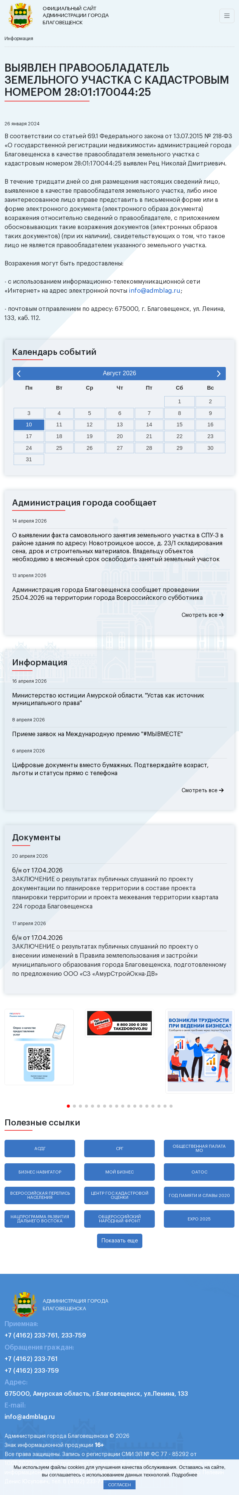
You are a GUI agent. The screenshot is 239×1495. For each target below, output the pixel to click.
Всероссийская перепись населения (40, 1195)
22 (179, 436)
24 (29, 448)
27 (120, 448)
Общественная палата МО (199, 1148)
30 (210, 448)
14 (149, 424)
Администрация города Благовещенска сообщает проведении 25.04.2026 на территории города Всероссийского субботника (107, 594)
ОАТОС (199, 1172)
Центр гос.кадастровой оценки (119, 1195)
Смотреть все (203, 615)
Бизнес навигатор (40, 1172)
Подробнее (184, 1475)
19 (89, 436)
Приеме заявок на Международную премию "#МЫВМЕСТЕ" (97, 734)
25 (59, 448)
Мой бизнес (119, 1172)
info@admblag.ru (154, 291)
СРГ (119, 1149)
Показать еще (120, 1241)
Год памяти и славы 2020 (199, 1196)
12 (89, 424)
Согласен (119, 1485)
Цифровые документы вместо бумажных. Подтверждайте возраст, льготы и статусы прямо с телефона (110, 769)
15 (179, 424)
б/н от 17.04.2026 (37, 871)
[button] (68, 1106)
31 (29, 459)
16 (210, 424)
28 (149, 448)
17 (29, 436)
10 (29, 424)
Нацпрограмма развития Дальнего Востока (40, 1219)
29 (179, 448)
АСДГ (40, 1149)
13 (120, 424)
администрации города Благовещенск (77, 15)
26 (89, 448)
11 (59, 424)
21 (149, 436)
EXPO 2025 (199, 1219)
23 (210, 436)
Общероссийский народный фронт (119, 1219)
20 (120, 436)
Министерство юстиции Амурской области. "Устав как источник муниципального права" (108, 700)
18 (59, 436)
